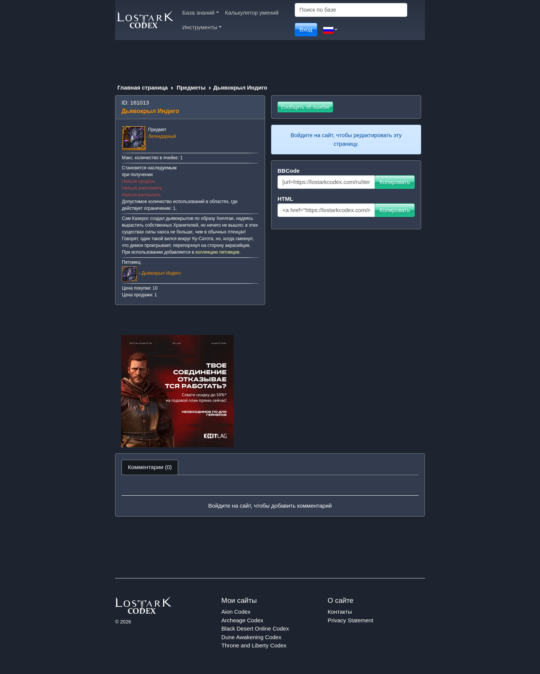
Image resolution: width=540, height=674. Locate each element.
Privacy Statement (351, 620)
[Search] (351, 10)
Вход (306, 29)
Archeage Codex (242, 620)
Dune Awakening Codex (251, 637)
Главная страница (142, 87)
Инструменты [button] (202, 27)
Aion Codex (235, 611)
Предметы (191, 87)
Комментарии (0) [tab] (150, 467)
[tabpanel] (270, 495)
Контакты (340, 611)
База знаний (200, 12)
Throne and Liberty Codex (253, 645)
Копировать (395, 182)
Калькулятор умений (252, 12)
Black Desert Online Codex (255, 628)
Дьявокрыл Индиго (161, 273)
